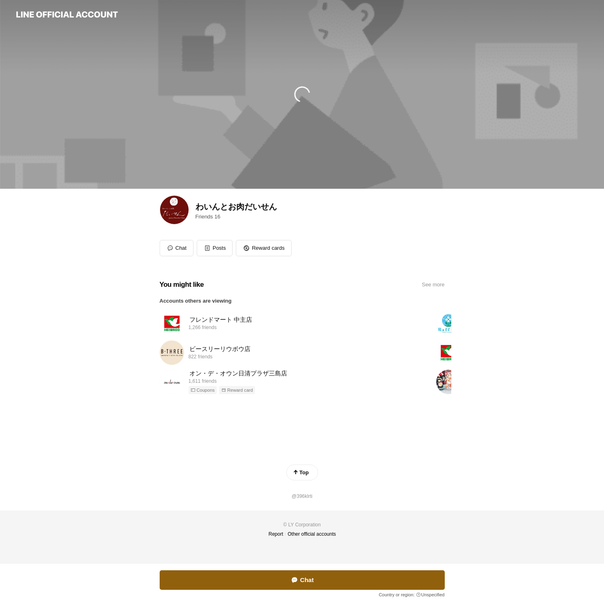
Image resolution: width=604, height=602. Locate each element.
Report (275, 534)
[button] (215, 248)
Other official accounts (312, 534)
